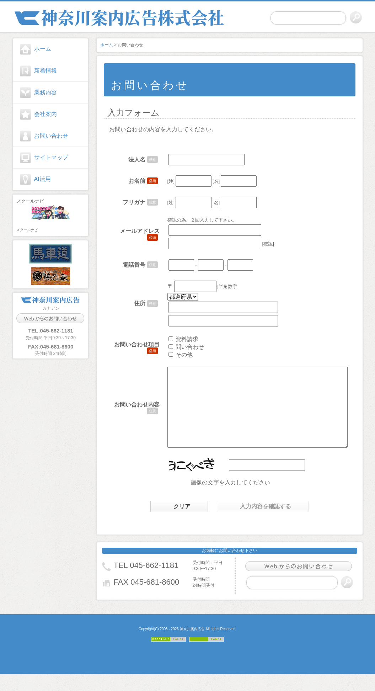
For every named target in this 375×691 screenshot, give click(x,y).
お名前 (131, 181)
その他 (178, 355)
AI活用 (42, 179)
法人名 (131, 159)
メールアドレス (134, 231)
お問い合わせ (51, 136)
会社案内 (45, 114)
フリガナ (128, 202)
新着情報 (45, 71)
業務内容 (45, 92)
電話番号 (128, 265)
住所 (134, 303)
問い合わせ (184, 347)
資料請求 (181, 339)
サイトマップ (51, 157)
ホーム (42, 49)
